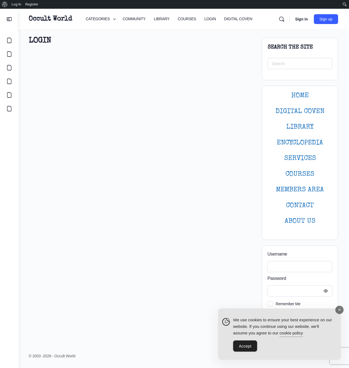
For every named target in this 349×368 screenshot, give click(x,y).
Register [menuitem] (31, 4)
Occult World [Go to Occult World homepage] (51, 19)
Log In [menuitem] (16, 4)
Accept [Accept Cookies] (245, 346)
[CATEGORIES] (9, 40)
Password (298, 278)
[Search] (281, 19)
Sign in (301, 19)
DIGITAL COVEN (300, 111)
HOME (300, 95)
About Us (300, 221)
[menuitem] (5, 4)
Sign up (326, 19)
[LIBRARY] (9, 68)
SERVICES (300, 158)
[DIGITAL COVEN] (9, 108)
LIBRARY (300, 127)
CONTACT (300, 205)
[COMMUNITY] (9, 54)
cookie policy (291, 333)
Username (277, 254)
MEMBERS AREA (300, 189)
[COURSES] (9, 81)
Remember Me (288, 304)
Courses (299, 174)
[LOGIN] (9, 95)
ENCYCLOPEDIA (300, 143)
